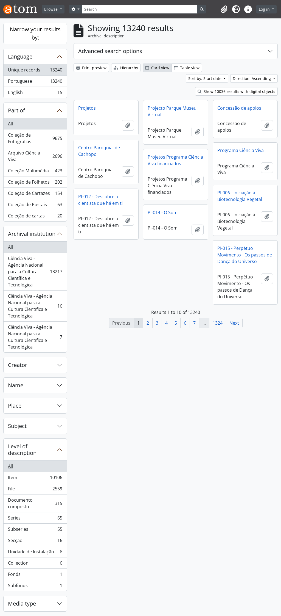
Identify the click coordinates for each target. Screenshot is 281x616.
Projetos (87, 108)
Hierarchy (126, 67)
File (35, 490)
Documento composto (35, 503)
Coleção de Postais (35, 205)
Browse (51, 9)
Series (35, 519)
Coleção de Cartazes (35, 194)
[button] (224, 9)
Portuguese (35, 82)
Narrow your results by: (35, 33)
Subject (17, 426)
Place (14, 405)
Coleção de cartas (35, 216)
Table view (186, 67)
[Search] (140, 9)
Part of (16, 110)
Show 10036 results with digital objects (236, 91)
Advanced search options (110, 51)
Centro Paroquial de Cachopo (99, 151)
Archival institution (31, 233)
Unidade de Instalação (35, 552)
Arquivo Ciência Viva (35, 156)
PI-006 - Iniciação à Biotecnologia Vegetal (239, 196)
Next (234, 323)
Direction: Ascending (252, 78)
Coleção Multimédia (35, 171)
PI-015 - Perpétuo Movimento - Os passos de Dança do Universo (244, 254)
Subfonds (35, 586)
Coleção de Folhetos (35, 183)
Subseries (35, 530)
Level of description (22, 450)
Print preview (91, 67)
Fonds (35, 575)
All (10, 124)
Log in (265, 9)
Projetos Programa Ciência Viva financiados (175, 160)
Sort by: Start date (205, 78)
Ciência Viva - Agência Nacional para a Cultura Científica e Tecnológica (35, 271)
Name (15, 385)
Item (35, 478)
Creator (17, 365)
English (35, 93)
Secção (35, 541)
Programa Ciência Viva (240, 150)
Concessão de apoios (239, 108)
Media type (22, 603)
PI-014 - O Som (163, 212)
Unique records (35, 71)
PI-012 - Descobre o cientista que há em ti (100, 200)
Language (20, 56)
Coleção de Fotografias (35, 138)
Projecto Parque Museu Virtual (172, 111)
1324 (218, 323)
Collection (35, 564)
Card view (157, 67)
